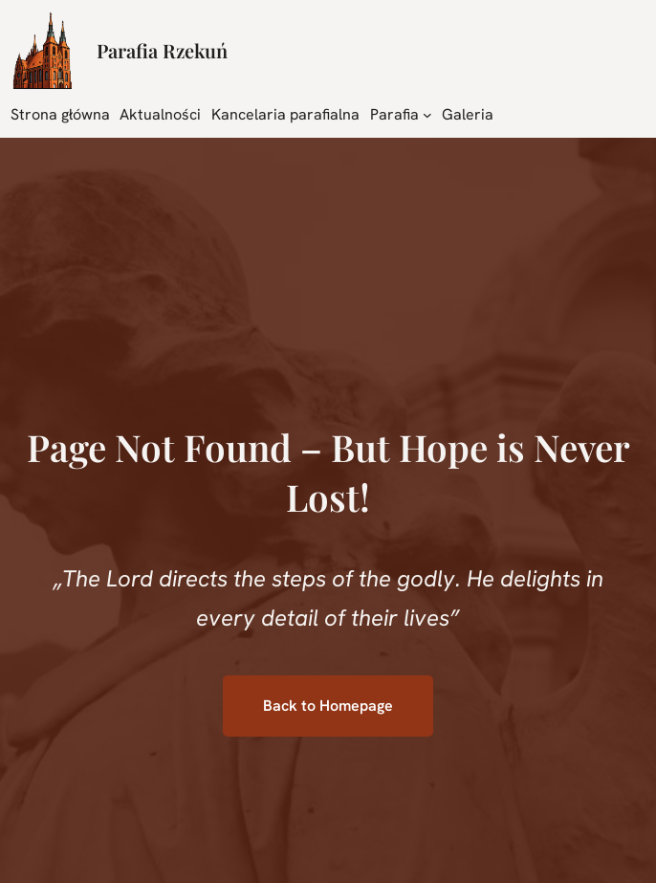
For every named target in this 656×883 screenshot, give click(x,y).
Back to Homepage (328, 705)
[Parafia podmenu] (427, 114)
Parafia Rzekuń (162, 50)
